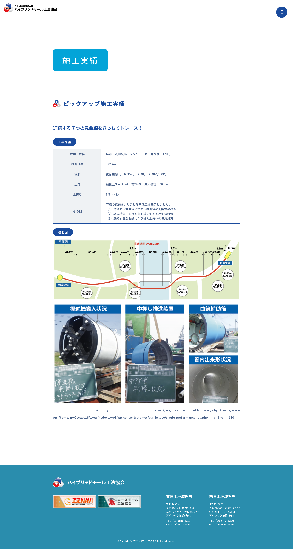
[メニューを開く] (281, 12)
